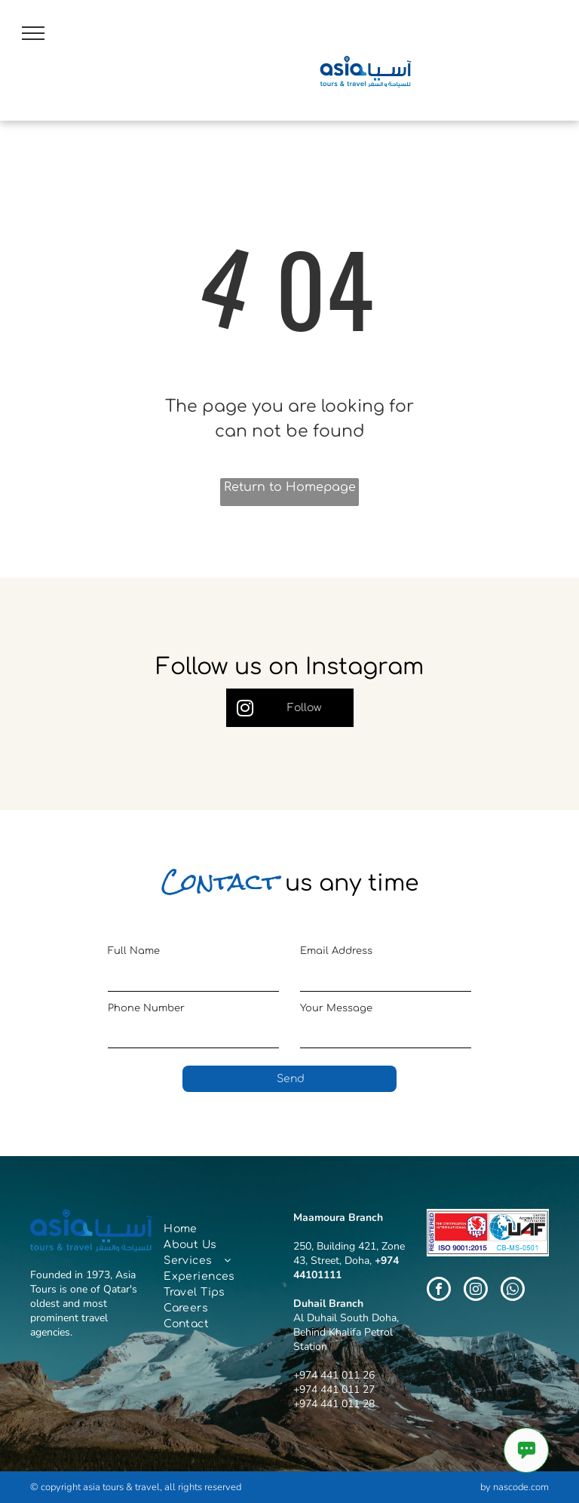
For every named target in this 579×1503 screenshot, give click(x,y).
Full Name (134, 951)
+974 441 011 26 (334, 1375)
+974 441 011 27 (334, 1389)
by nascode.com (514, 1487)
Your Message (336, 1008)
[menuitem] (219, 1229)
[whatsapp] (513, 1291)
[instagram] (476, 1291)
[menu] (33, 33)
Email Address (336, 951)
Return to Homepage (290, 487)
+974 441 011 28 (334, 1404)
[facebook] (439, 1291)
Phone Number (146, 1008)
